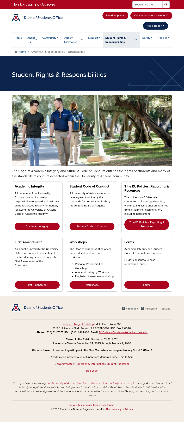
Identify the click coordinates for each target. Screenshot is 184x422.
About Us (31, 40)
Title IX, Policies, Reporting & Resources (146, 224)
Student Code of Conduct (89, 186)
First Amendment (28, 242)
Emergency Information (91, 364)
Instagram (151, 308)
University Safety (65, 364)
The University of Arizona (119, 409)
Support (93, 38)
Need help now (115, 15)
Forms (129, 242)
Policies (162, 38)
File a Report (154, 26)
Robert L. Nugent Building (78, 324)
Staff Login (92, 370)
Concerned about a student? (151, 15)
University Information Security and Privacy (92, 405)
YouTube (165, 308)
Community (49, 38)
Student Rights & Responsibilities (115, 40)
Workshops (78, 242)
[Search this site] (147, 4)
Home (18, 38)
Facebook (132, 308)
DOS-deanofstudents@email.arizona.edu (123, 332)
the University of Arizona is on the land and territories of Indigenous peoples (92, 383)
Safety (146, 38)
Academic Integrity (29, 186)
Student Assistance (70, 40)
